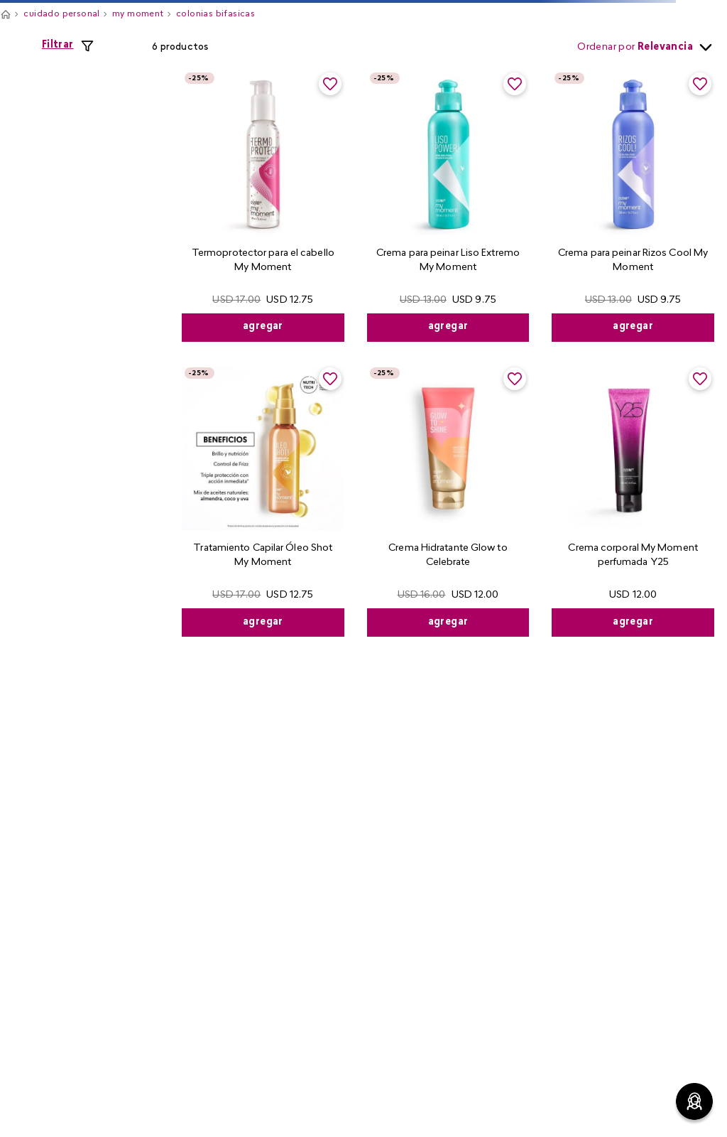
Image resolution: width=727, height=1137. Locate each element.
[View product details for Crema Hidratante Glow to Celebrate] (448, 501)
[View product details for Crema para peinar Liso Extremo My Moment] (448, 206)
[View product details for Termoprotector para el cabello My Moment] (263, 206)
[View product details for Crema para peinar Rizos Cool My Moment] (633, 206)
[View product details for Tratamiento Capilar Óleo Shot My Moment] (263, 501)
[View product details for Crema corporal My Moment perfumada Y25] (633, 501)
